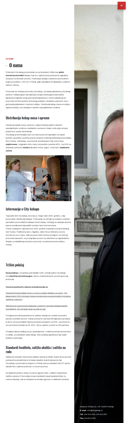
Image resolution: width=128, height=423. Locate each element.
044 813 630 (89, 414)
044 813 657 (101, 414)
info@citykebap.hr (95, 411)
